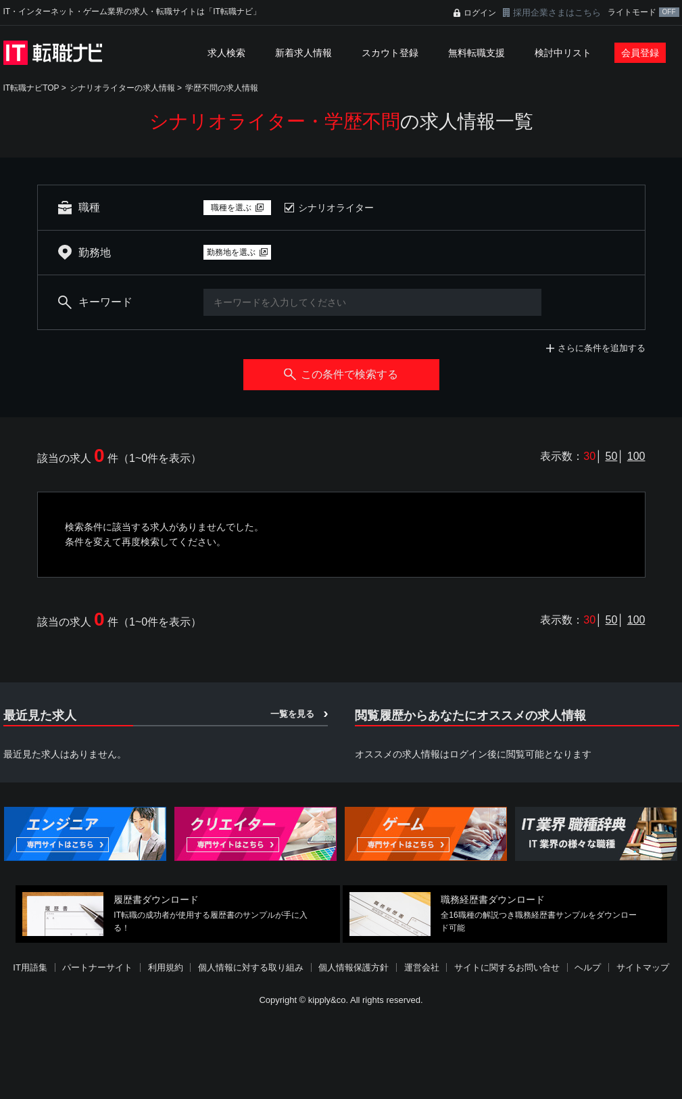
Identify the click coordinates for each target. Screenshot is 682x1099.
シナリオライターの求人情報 (122, 88)
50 (612, 456)
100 (636, 456)
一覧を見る (292, 714)
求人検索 (226, 52)
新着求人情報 (303, 52)
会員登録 (640, 52)
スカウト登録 (390, 52)
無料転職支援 (476, 52)
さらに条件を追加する (602, 348)
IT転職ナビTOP (31, 88)
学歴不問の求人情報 (221, 88)
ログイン (480, 13)
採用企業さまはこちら (557, 12)
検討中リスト (563, 52)
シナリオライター (336, 207)
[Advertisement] (341, 1054)
